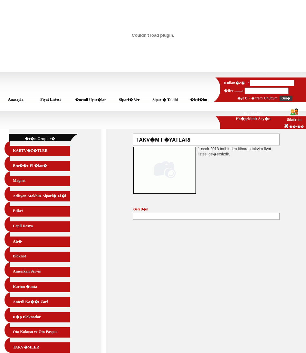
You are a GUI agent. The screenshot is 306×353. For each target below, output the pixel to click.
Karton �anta (25, 286)
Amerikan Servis (27, 271)
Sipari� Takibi (165, 100)
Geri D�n (140, 209)
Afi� (17, 241)
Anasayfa (16, 99)
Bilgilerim (294, 119)
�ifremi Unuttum (264, 98)
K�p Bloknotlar (27, 317)
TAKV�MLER (26, 347)
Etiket (18, 211)
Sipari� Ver (129, 100)
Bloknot (19, 256)
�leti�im (198, 100)
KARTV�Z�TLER (30, 150)
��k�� (294, 126)
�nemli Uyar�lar (90, 100)
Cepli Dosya (23, 226)
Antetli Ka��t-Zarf (30, 302)
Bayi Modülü (253, 114)
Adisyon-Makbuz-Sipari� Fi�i (39, 196)
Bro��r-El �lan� (30, 165)
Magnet (19, 180)
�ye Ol (242, 98)
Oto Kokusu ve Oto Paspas (35, 332)
